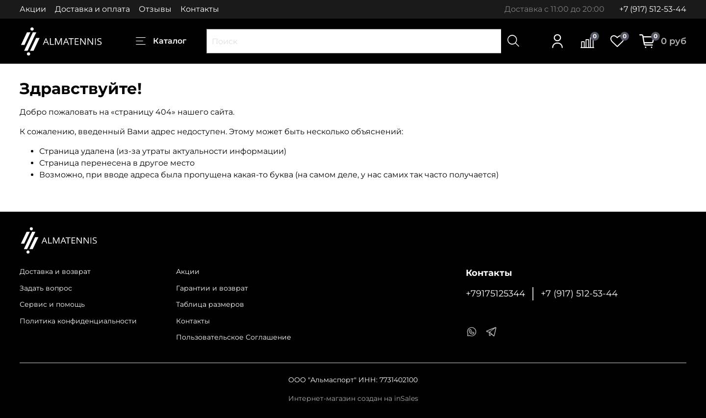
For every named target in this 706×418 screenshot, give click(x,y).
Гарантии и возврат (212, 288)
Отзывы (155, 9)
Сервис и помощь (52, 304)
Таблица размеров (210, 304)
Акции (33, 9)
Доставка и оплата (92, 9)
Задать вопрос (46, 288)
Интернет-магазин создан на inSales (353, 398)
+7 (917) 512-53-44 (652, 9)
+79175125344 (495, 293)
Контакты (199, 9)
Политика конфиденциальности (78, 321)
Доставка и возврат (55, 271)
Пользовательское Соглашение (233, 337)
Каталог (161, 41)
